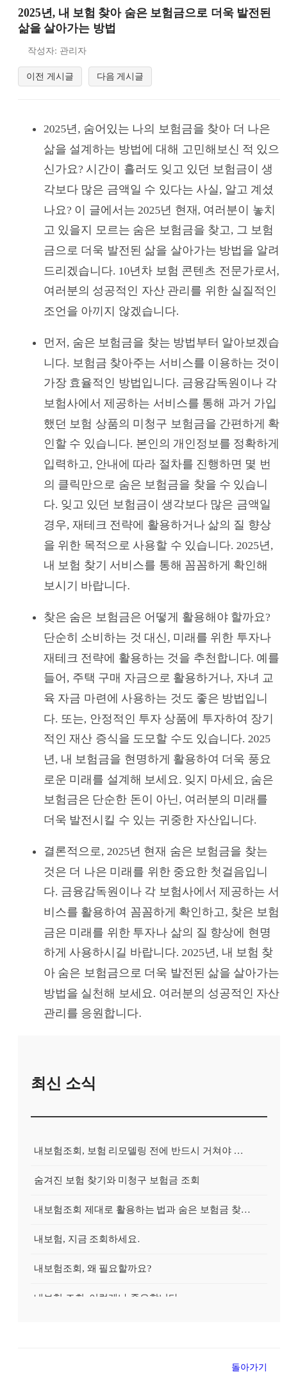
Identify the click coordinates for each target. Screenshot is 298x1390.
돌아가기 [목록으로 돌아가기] (249, 1375)
